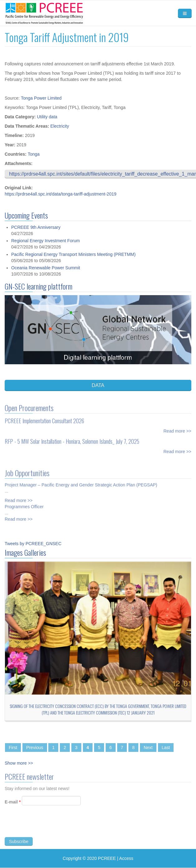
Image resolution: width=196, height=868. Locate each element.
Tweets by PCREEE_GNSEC (33, 543)
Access (126, 858)
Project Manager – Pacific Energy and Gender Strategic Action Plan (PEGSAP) (81, 481)
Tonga (34, 154)
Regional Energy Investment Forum (45, 240)
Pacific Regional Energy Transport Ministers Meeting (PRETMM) (73, 254)
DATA (98, 385)
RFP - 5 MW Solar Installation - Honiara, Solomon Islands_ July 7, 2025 (72, 438)
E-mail (13, 805)
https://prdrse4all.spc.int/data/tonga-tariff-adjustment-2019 (61, 193)
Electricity (59, 126)
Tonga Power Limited (41, 98)
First (13, 747)
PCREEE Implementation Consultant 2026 (44, 417)
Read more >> (178, 427)
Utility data (47, 116)
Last (166, 747)
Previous (34, 747)
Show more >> (19, 763)
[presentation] (52, 828)
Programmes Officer (24, 503)
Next (148, 747)
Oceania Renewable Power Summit (45, 267)
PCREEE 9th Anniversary (35, 227)
